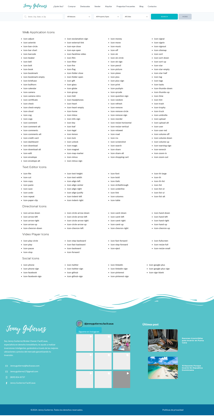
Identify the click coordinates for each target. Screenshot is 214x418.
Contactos (152, 6)
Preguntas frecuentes (126, 6)
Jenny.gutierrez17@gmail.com (21, 371)
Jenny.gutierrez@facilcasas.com (22, 365)
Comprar (72, 6)
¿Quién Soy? (58, 6)
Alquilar (108, 6)
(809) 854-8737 (15, 377)
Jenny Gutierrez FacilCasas (20, 382)
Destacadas (85, 6)
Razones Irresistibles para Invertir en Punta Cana (193, 340)
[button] (84, 342)
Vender (97, 6)
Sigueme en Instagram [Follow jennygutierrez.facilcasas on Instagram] (89, 331)
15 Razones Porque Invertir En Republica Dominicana (192, 368)
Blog (141, 6)
